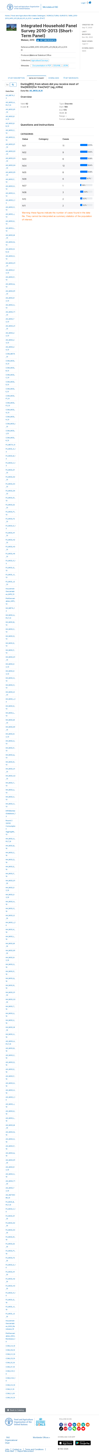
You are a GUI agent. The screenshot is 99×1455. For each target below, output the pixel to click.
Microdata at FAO (50, 7)
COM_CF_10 (10, 1367)
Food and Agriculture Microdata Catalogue (28, 16)
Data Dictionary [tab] (36, 78)
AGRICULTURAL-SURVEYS (57, 16)
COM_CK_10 (10, 1398)
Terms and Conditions (34, 1449)
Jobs (7, 1449)
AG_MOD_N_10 (36, 91)
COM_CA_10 (10, 1346)
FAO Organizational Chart (11, 1440)
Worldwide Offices (41, 1437)
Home (7, 16)
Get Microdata (46, 40)
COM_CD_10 (10, 1358)
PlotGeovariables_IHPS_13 (10, 601)
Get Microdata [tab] (70, 78)
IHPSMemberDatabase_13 (10, 813)
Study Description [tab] (16, 78)
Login (83, 3)
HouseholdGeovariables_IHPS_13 (10, 591)
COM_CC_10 (10, 1354)
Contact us (17, 1449)
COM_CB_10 (10, 1350)
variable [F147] (39, 18)
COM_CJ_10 (10, 1393)
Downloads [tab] (53, 78)
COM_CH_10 (10, 1385)
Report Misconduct (26, 1451)
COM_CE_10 (10, 1363)
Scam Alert (9, 1451)
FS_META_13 (10, 445)
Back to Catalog (15, 1410)
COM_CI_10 (10, 1389)
